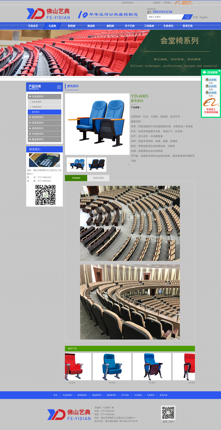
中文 (195, 17)
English (203, 17)
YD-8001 (73, 368)
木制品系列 (36, 107)
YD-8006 (193, 368)
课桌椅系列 (37, 123)
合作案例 (138, 395)
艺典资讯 (150, 395)
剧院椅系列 (37, 128)
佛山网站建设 (111, 421)
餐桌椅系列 (37, 139)
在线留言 (156, 3)
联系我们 (167, 3)
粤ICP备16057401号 (128, 421)
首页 (55, 395)
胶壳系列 (35, 112)
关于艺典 (125, 395)
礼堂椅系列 (37, 96)
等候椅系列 (37, 134)
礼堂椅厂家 (108, 407)
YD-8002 (113, 368)
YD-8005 (153, 368)
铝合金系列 (36, 102)
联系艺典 (163, 395)
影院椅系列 (37, 117)
